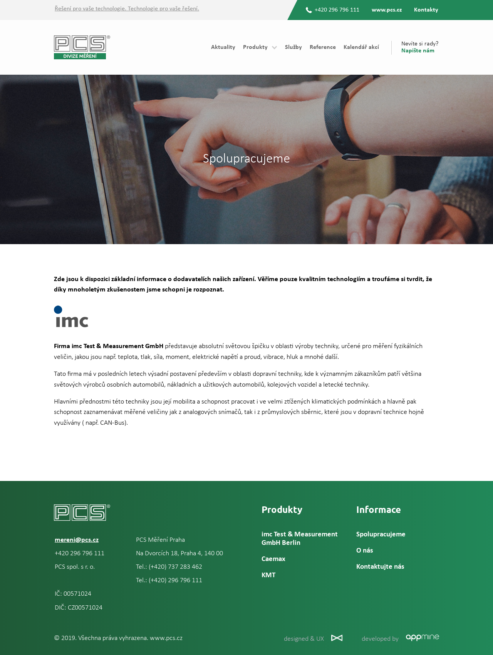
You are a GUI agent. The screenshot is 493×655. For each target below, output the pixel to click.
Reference (323, 47)
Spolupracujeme (381, 534)
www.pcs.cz (387, 10)
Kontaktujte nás (380, 567)
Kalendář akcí (361, 47)
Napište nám (417, 51)
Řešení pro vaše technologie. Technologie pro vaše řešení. (127, 9)
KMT (268, 575)
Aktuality (223, 47)
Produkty (255, 47)
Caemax (273, 559)
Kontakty (426, 10)
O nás (364, 550)
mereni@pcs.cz (77, 540)
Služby (293, 47)
